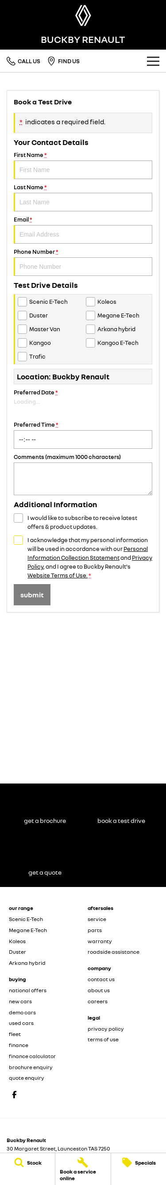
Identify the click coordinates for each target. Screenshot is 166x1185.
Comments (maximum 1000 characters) (83, 474)
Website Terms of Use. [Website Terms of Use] (57, 575)
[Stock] (27, 1162)
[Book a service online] (82, 1169)
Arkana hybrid (27, 962)
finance (18, 1045)
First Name (83, 165)
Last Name (83, 197)
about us (99, 990)
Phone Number (83, 262)
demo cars (22, 1012)
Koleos (17, 941)
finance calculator (32, 1056)
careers (98, 1001)
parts (95, 930)
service (97, 919)
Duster (17, 951)
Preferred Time (83, 435)
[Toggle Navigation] (153, 61)
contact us (101, 979)
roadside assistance (113, 951)
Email (83, 230)
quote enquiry (26, 1077)
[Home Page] (83, 15)
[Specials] (138, 1162)
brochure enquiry (31, 1067)
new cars (20, 1001)
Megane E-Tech (28, 930)
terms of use (103, 1039)
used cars (21, 1023)
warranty (100, 941)
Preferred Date (83, 403)
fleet (15, 1034)
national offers (27, 990)
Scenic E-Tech (26, 919)
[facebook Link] (14, 1094)
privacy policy (106, 1028)
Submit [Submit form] (32, 594)
